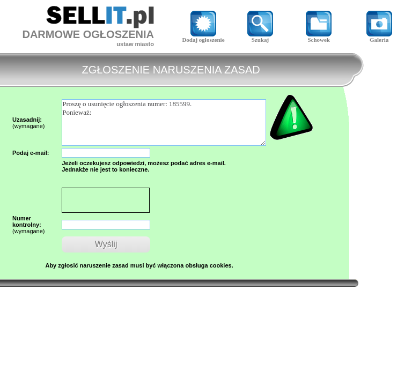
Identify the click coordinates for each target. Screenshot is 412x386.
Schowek (319, 37)
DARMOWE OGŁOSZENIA (88, 34)
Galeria (379, 37)
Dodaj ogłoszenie (203, 37)
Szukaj (260, 37)
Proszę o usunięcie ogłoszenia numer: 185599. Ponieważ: (164, 122)
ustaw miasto (135, 44)
